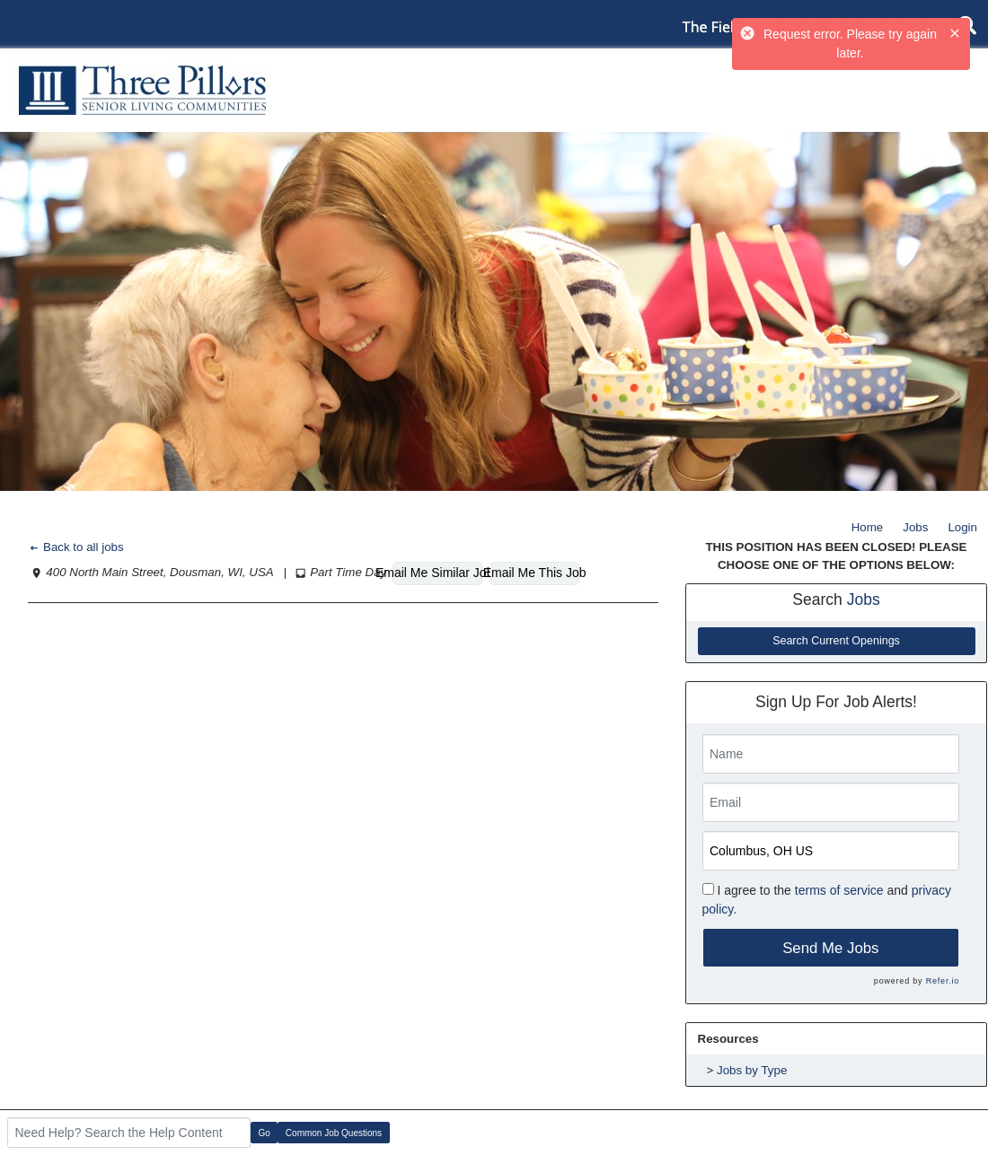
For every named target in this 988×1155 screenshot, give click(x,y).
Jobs (915, 527)
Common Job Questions (334, 1133)
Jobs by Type (752, 1070)
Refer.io (942, 980)
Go (264, 1133)
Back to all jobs (76, 547)
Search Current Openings (836, 640)
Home (867, 527)
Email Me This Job (534, 572)
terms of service (839, 890)
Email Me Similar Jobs (437, 572)
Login (962, 527)
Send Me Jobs (830, 948)
